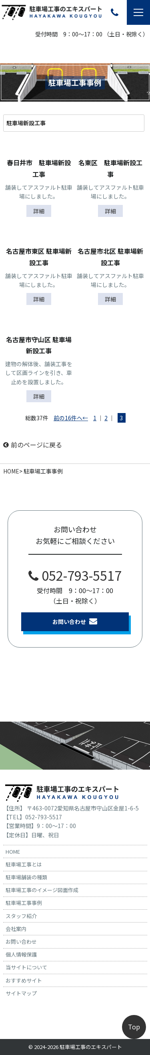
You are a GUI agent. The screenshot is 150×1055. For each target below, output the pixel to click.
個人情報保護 (21, 954)
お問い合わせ (74, 621)
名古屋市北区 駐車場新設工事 (110, 256)
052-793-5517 (75, 575)
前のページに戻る (32, 444)
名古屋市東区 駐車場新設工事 (39, 256)
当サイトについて (26, 967)
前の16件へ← (71, 418)
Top (134, 1026)
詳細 (38, 211)
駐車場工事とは (24, 864)
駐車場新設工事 (26, 123)
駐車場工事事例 (24, 903)
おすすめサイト (24, 980)
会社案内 (16, 929)
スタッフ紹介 (21, 916)
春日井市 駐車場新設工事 (39, 168)
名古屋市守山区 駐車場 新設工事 (39, 345)
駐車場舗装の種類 (26, 877)
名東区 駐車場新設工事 (110, 168)
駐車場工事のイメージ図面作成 (42, 890)
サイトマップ (21, 993)
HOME (11, 471)
